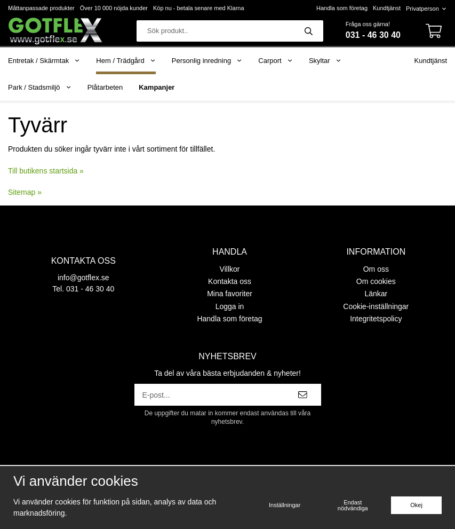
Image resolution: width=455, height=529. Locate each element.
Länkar (375, 293)
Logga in (229, 306)
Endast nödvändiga (353, 505)
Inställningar (284, 505)
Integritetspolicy (376, 318)
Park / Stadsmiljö (39, 87)
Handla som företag (342, 8)
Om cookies (376, 281)
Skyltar (325, 61)
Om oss (376, 269)
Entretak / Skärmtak (44, 61)
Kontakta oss (229, 281)
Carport (275, 61)
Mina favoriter (229, 293)
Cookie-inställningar (376, 306)
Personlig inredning (207, 61)
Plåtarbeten (105, 87)
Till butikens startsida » (46, 171)
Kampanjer (156, 87)
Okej (416, 505)
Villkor (230, 269)
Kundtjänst (387, 8)
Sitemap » (25, 192)
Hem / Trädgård (126, 61)
